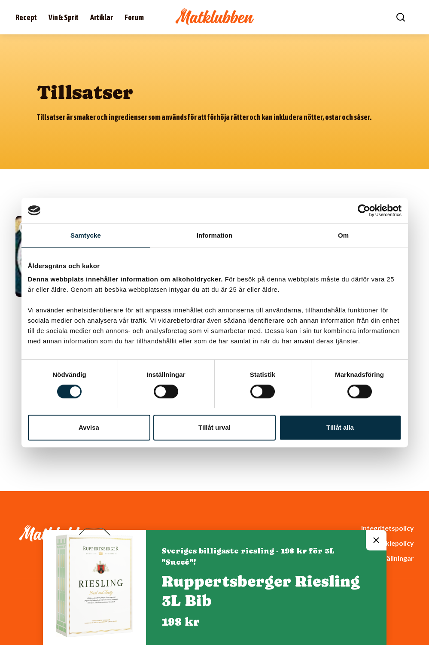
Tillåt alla (340, 427)
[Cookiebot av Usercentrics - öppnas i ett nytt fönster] (364, 210)
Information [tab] (215, 235)
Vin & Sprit (64, 17)
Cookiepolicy (393, 543)
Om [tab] (343, 235)
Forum (134, 17)
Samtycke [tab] (85, 235)
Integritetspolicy (387, 528)
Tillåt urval (214, 427)
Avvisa (89, 427)
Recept (26, 17)
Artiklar (101, 17)
